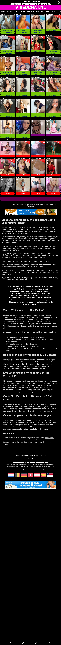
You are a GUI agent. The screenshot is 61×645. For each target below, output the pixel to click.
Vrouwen (9, 11)
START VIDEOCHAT (7, 30)
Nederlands (30, 11)
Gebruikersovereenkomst (18, 462)
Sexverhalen (28, 442)
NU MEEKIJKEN (38, 135)
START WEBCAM (8, 32)
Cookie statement (40, 462)
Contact (46, 462)
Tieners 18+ (39, 11)
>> (30, 199)
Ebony (54, 11)
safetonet (46, 469)
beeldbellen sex (24, 362)
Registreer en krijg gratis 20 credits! (30, 4)
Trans (16, 11)
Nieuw (3, 11)
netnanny (51, 469)
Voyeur (23, 11)
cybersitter (41, 469)
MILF (47, 11)
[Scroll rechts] (60, 11)
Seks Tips (43, 455)
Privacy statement (31, 462)
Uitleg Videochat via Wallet (23, 455)
